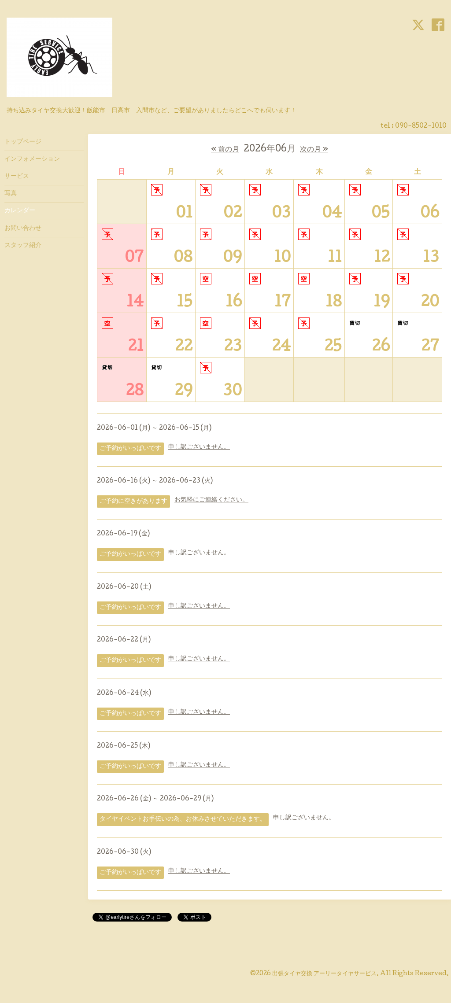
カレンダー (19, 210)
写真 (10, 193)
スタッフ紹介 (22, 245)
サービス (16, 176)
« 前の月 (225, 150)
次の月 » (314, 150)
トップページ (22, 142)
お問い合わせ (22, 228)
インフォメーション (32, 159)
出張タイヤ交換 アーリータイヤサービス (324, 974)
